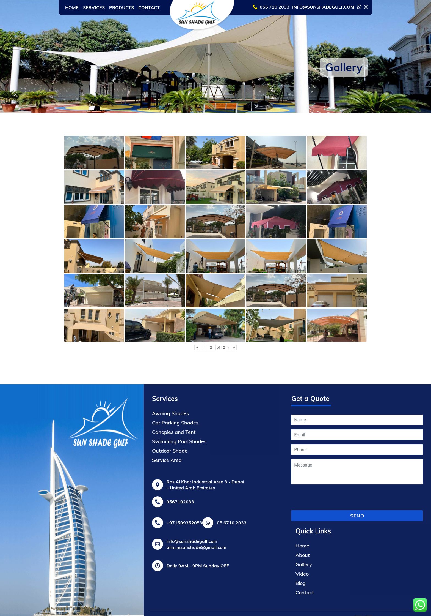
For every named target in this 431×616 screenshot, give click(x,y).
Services (94, 7)
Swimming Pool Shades (179, 582)
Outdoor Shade (169, 591)
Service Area (167, 600)
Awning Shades (170, 553)
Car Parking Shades (175, 563)
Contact (149, 7)
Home (72, 7)
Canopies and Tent (174, 572)
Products (121, 7)
